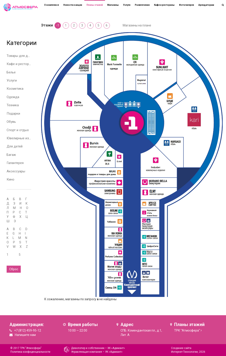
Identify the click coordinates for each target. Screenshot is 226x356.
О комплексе (51, 5)
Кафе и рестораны (21, 64)
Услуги (12, 80)
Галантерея (15, 163)
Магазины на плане (137, 25)
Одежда (13, 97)
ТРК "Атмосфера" (187, 330)
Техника (13, 105)
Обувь (11, 122)
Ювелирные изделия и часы (28, 138)
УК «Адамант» (113, 351)
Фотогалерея (186, 5)
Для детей (15, 146)
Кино (10, 179)
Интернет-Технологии (184, 351)
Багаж (11, 155)
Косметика (15, 89)
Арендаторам (206, 5)
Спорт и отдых (18, 130)
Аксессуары (16, 171)
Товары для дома (20, 56)
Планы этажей (95, 5)
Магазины (113, 5)
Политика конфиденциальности (30, 351)
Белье (11, 72)
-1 (57, 25)
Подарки (13, 114)
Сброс (13, 269)
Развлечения (142, 5)
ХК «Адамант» (116, 348)
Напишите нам (25, 335)
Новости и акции (72, 5)
